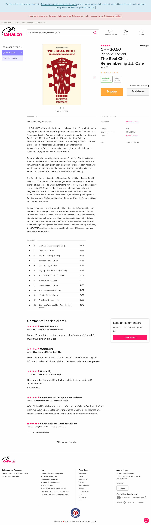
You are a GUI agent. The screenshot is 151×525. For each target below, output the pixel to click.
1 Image (58, 111)
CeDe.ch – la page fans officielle (15, 473)
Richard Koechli (132, 122)
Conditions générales (49, 479)
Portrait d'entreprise (49, 476)
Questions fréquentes (125, 473)
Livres (81, 482)
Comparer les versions (139, 86)
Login (126, 32)
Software (82, 497)
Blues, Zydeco (132, 136)
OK (93, 7)
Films (81, 476)
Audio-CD (106, 79)
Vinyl (117, 79)
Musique (10, 53)
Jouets (81, 488)
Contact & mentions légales (52, 473)
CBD (80, 494)
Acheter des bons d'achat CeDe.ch (55, 494)
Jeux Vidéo (83, 479)
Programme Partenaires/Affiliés (53, 488)
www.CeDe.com (106, 16)
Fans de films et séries (11, 476)
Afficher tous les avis (67, 442)
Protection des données (50, 482)
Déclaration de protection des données (59, 4)
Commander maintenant (112, 92)
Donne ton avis (130, 337)
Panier (141, 32)
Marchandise (84, 485)
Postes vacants (47, 485)
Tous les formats (10, 58)
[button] (60, 108)
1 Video (65, 111)
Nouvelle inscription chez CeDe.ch (55, 491)
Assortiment (13, 47)
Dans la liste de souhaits (138, 92)
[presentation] (94, 77)
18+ (80, 500)
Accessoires (84, 491)
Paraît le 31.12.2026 (110, 72)
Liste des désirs (110, 32)
